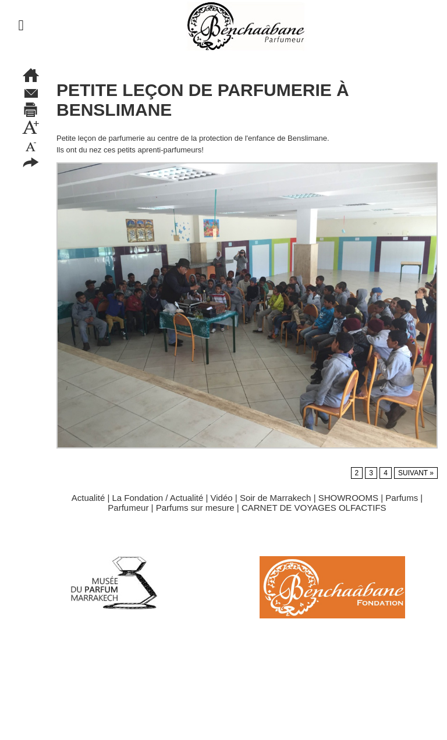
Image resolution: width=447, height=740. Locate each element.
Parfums (401, 498)
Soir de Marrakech (275, 498)
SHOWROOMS (348, 498)
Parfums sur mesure (195, 508)
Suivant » (416, 473)
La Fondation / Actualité (158, 498)
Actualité (88, 498)
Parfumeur (128, 508)
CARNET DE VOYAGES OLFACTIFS (314, 508)
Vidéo (222, 498)
